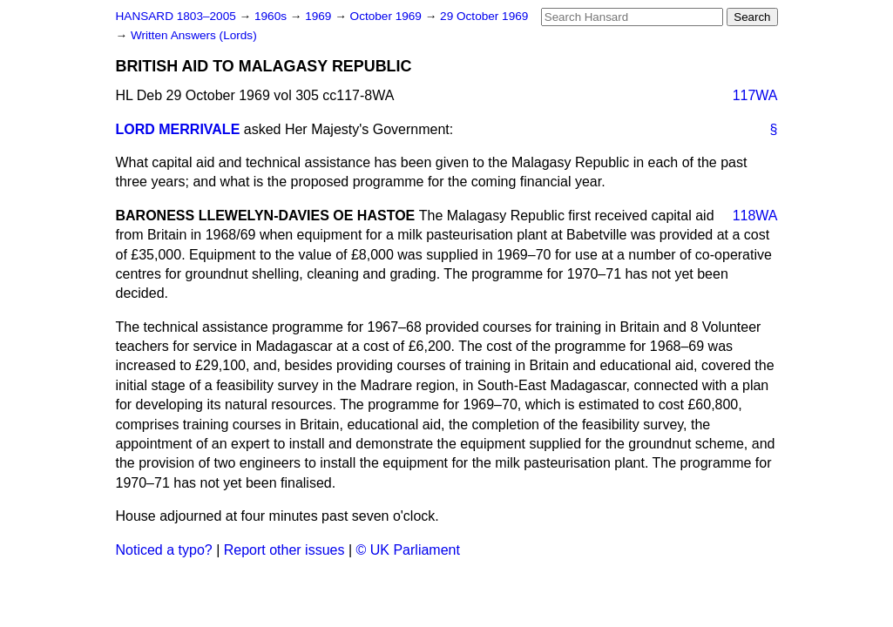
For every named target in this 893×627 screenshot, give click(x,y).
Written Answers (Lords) (194, 35)
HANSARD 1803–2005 (176, 16)
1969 (320, 16)
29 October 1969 (484, 16)
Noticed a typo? (164, 550)
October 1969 (387, 16)
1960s (272, 16)
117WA (755, 95)
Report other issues (284, 550)
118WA (755, 215)
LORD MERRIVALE (178, 129)
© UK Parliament (408, 550)
